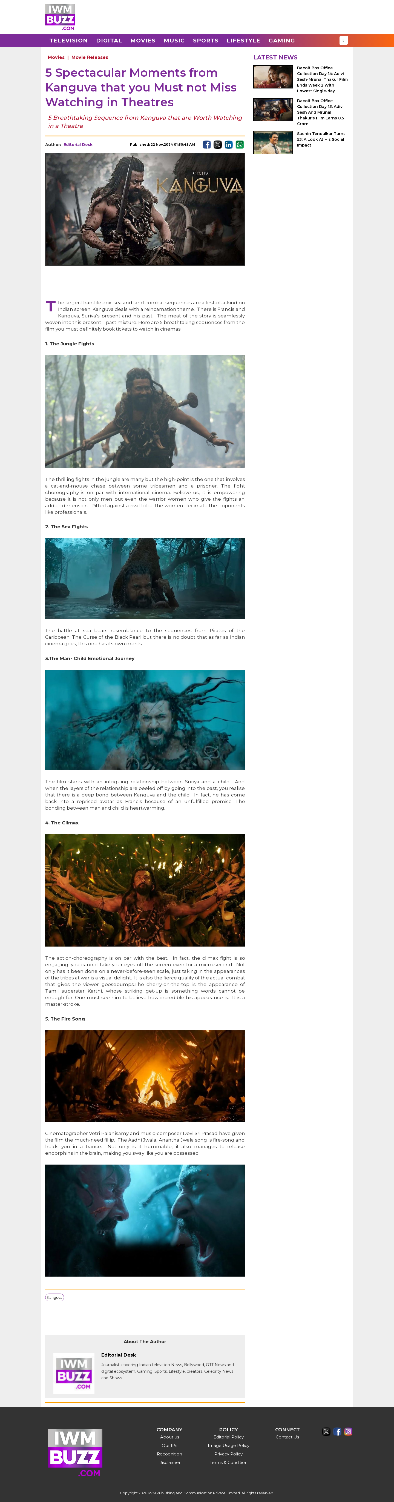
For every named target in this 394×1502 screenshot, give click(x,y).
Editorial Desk (78, 144)
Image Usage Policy (228, 1445)
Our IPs (169, 1445)
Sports (205, 40)
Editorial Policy (229, 1437)
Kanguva (54, 1297)
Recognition (169, 1454)
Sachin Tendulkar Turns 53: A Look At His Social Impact (321, 139)
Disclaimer (169, 1462)
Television (68, 40)
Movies (143, 40)
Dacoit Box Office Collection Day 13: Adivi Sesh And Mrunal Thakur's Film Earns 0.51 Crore (321, 112)
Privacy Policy (228, 1454)
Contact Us (287, 1437)
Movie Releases (89, 57)
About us (169, 1437)
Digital (109, 40)
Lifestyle (243, 40)
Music (174, 40)
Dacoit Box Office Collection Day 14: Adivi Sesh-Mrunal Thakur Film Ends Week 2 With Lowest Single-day (322, 79)
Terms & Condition (229, 1462)
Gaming (282, 40)
